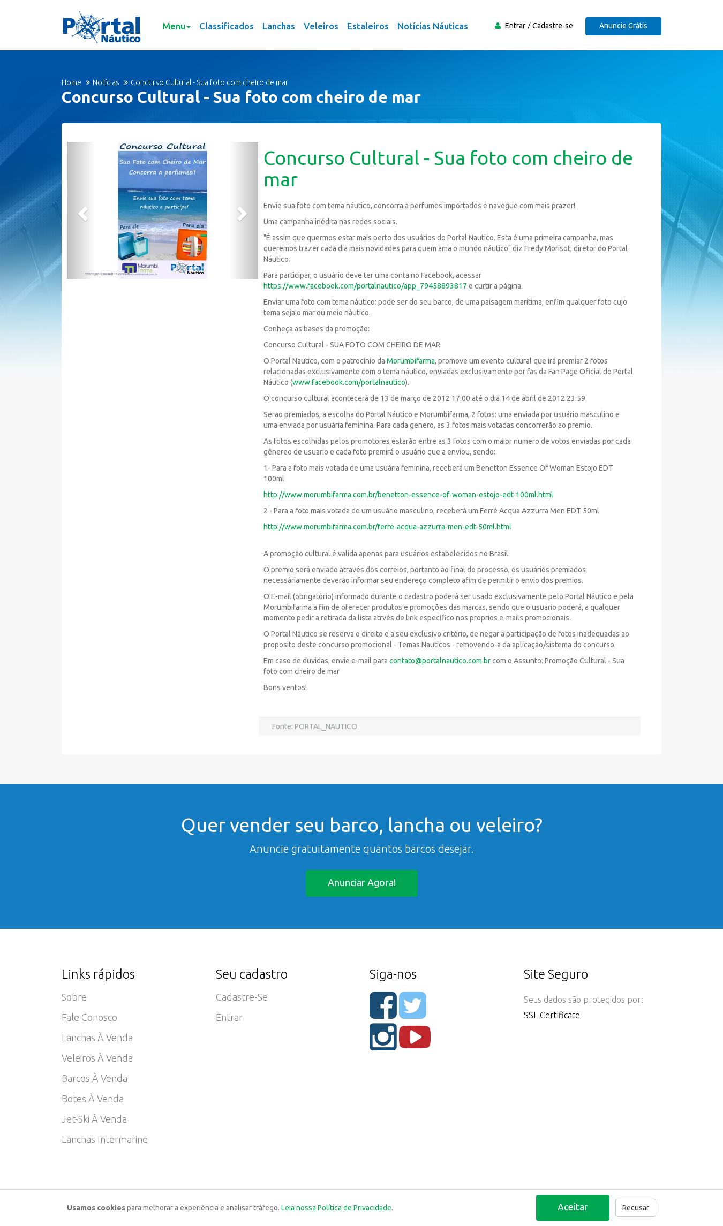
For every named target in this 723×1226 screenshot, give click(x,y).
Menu (176, 26)
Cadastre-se (552, 25)
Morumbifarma (410, 361)
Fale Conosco (89, 1017)
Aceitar (573, 1206)
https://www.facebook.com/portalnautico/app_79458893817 (365, 286)
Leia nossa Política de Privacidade (336, 1208)
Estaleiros (368, 26)
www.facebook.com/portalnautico (348, 382)
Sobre (74, 997)
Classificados (226, 26)
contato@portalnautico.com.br (440, 660)
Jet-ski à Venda (94, 1119)
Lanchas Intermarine (105, 1139)
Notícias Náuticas (432, 26)
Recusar (635, 1208)
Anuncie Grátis (623, 25)
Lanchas (278, 26)
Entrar (515, 25)
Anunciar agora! (362, 882)
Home (71, 82)
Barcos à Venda (94, 1078)
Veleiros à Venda (97, 1058)
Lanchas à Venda (97, 1038)
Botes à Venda (93, 1099)
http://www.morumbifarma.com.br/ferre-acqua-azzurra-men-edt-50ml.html (387, 527)
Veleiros (321, 26)
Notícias (106, 82)
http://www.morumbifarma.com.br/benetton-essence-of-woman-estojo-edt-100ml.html (408, 494)
